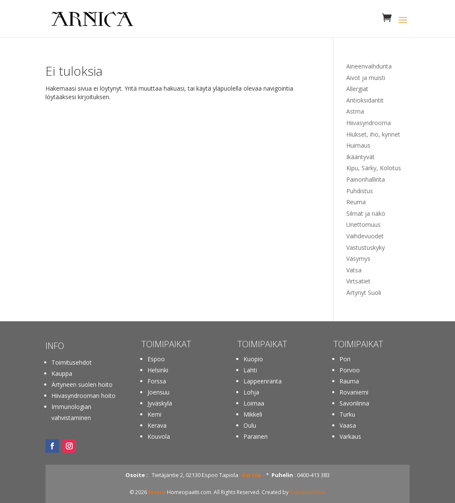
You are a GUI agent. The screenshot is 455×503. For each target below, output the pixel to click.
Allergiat (357, 89)
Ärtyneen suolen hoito (82, 384)
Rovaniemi (353, 392)
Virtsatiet (358, 281)
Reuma (356, 202)
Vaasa (347, 425)
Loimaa (253, 403)
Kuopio (253, 359)
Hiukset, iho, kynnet (373, 134)
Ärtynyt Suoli (363, 293)
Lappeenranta (262, 381)
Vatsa (354, 270)
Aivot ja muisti (365, 78)
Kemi (154, 414)
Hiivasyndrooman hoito (83, 396)
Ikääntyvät (360, 157)
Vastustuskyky (365, 247)
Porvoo (349, 370)
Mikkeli (252, 414)
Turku (347, 414)
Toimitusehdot (71, 362)
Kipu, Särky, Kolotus (373, 168)
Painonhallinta (365, 179)
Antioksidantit (365, 100)
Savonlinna (354, 403)
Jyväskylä (159, 403)
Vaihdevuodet (365, 236)
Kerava (157, 425)
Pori (344, 359)
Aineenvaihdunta (369, 66)
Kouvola (158, 436)
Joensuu (158, 392)
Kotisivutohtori (307, 492)
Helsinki (157, 370)
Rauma (349, 381)
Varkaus (350, 436)
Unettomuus (363, 224)
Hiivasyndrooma (368, 123)
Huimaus (358, 145)
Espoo (156, 359)
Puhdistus (359, 191)
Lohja (251, 392)
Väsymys (358, 258)
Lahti (250, 370)
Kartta (251, 475)
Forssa (156, 381)
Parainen (255, 436)
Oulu (249, 425)
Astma (355, 111)
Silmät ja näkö (365, 213)
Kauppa (61, 373)
